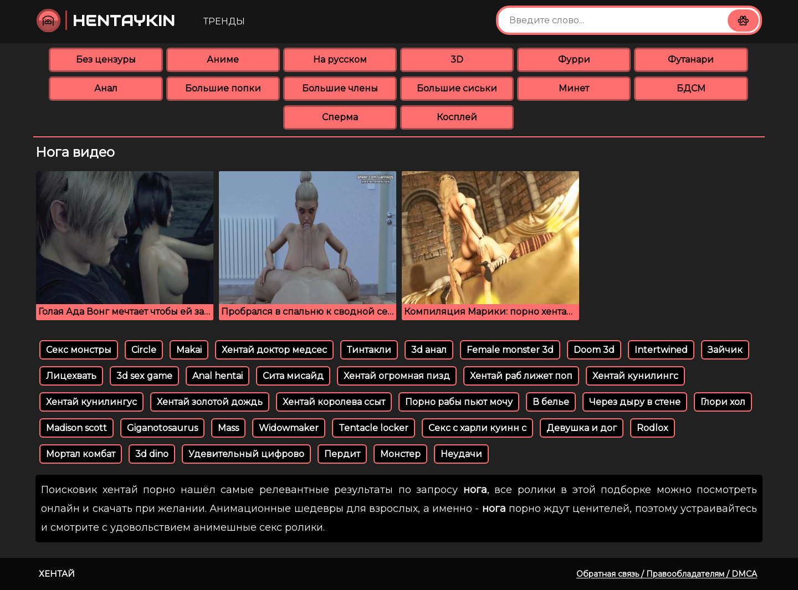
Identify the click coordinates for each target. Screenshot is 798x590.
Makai (189, 350)
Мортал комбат (80, 454)
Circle (143, 350)
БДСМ (691, 88)
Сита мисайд (293, 376)
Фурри (574, 59)
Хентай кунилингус (91, 402)
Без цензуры (106, 59)
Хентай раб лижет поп (521, 376)
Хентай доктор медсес (274, 350)
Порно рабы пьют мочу (459, 402)
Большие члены (340, 88)
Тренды (224, 21)
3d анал (429, 350)
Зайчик (725, 350)
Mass (228, 428)
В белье (551, 402)
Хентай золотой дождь (210, 402)
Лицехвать (71, 376)
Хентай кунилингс (635, 376)
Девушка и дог (581, 428)
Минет (574, 88)
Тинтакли (369, 350)
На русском (340, 59)
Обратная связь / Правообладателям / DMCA (666, 574)
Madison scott (76, 428)
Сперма (340, 117)
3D (457, 59)
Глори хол (722, 402)
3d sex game (144, 376)
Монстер (400, 454)
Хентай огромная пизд (397, 376)
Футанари (691, 59)
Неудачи (461, 454)
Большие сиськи (457, 88)
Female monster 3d (510, 350)
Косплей (457, 117)
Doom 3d (594, 350)
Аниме (223, 59)
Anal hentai (217, 376)
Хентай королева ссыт (334, 402)
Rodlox (652, 428)
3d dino (151, 454)
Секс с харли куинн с (477, 428)
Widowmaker (289, 428)
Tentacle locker (373, 428)
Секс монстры (78, 350)
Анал (105, 88)
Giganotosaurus (162, 428)
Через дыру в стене (635, 402)
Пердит (342, 454)
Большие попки (223, 88)
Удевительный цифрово (246, 454)
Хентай (57, 573)
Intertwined (661, 350)
